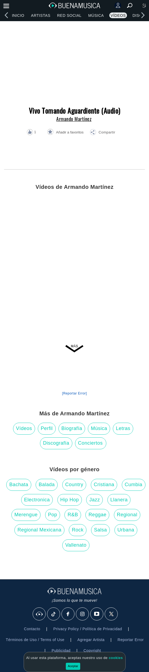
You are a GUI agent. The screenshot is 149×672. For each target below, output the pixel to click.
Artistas (40, 15)
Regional (127, 514)
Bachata (18, 484)
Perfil (47, 428)
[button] (102, 133)
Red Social (69, 15)
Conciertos (90, 443)
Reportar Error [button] (130, 640)
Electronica (37, 499)
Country (74, 484)
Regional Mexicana (39, 530)
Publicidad (61, 650)
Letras (123, 428)
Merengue (26, 514)
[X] (111, 614)
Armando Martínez (73, 118)
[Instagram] (82, 614)
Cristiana (104, 484)
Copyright (92, 650)
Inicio (18, 15)
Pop (52, 514)
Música (96, 15)
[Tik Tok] (53, 614)
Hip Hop (69, 499)
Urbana (125, 530)
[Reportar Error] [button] (74, 393)
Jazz (94, 499)
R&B (72, 514)
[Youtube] (97, 614)
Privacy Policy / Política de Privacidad (87, 629)
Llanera (119, 499)
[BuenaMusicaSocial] (39, 614)
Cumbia (133, 484)
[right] (142, 15)
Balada (47, 484)
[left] (6, 15)
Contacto (32, 629)
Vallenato (75, 545)
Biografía (71, 428)
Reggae (97, 514)
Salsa (100, 530)
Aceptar (73, 666)
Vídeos (118, 15)
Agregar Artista (90, 640)
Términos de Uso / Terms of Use (35, 640)
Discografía (56, 443)
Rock (77, 530)
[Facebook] (68, 614)
